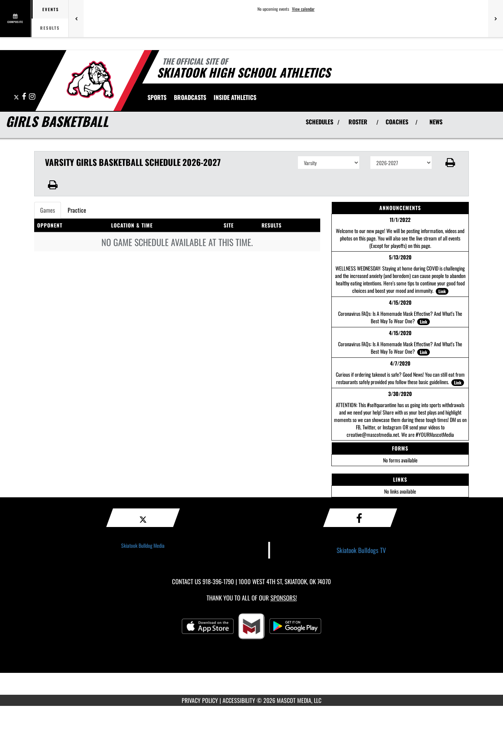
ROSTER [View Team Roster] (357, 121)
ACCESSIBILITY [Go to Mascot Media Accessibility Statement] (239, 700)
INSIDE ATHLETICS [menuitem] (235, 97)
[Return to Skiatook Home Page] (90, 79)
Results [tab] (50, 28)
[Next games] (495, 18)
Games (47, 210)
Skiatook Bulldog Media (143, 545)
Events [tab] (50, 9)
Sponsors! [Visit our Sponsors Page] (283, 597)
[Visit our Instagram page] (32, 97)
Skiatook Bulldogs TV (361, 550)
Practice (77, 210)
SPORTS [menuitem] (156, 97)
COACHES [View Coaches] (397, 121)
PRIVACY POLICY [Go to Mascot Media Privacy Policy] (200, 700)
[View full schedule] (16, 18)
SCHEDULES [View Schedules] (319, 121)
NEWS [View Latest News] (435, 121)
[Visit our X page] (17, 97)
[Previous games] (76, 18)
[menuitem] (190, 97)
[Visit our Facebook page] (24, 97)
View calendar (303, 9)
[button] (450, 162)
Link (442, 291)
